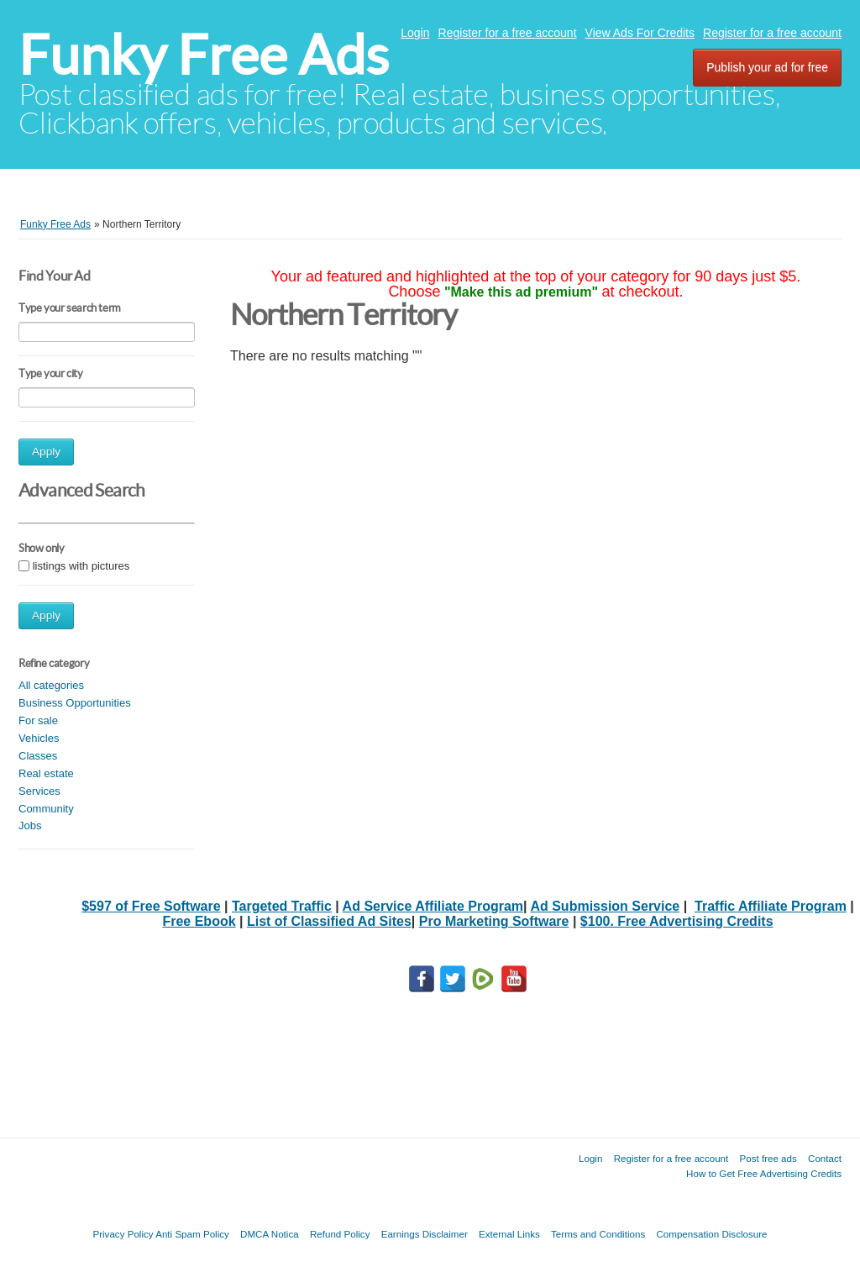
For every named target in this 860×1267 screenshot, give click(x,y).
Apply (46, 451)
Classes (37, 755)
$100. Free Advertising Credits (676, 921)
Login (415, 32)
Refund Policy (340, 1233)
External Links (509, 1233)
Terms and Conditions (598, 1233)
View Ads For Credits (640, 32)
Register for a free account (507, 32)
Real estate (46, 773)
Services (39, 791)
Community (46, 808)
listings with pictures (81, 566)
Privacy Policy (122, 1233)
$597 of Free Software (150, 906)
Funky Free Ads (203, 55)
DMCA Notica (269, 1233)
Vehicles (38, 738)
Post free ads (767, 1158)
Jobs (29, 825)
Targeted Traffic (282, 906)
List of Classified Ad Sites (329, 921)
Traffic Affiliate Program (771, 906)
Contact (825, 1158)
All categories (51, 685)
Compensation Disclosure (711, 1233)
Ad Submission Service (604, 906)
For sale (38, 720)
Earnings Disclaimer (424, 1233)
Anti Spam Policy (192, 1233)
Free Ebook (198, 921)
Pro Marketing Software (494, 921)
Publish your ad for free (767, 67)
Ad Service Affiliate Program (433, 906)
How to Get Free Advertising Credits (764, 1173)
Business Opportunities (74, 703)
